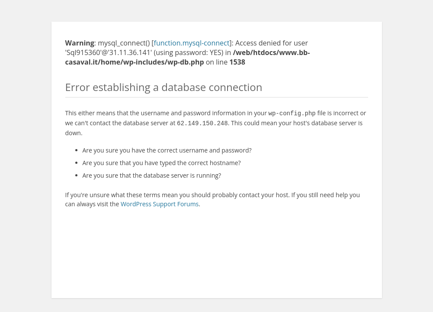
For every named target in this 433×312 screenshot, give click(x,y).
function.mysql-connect (192, 43)
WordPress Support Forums (160, 202)
